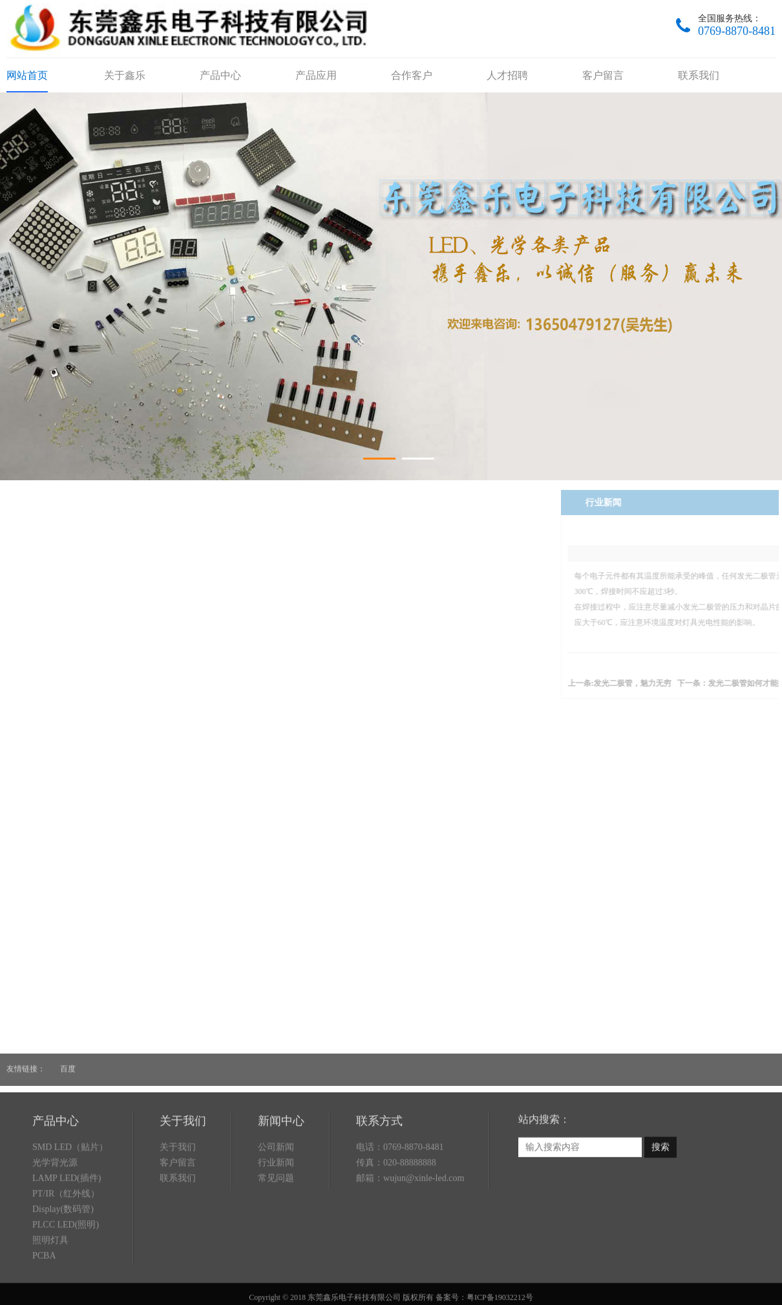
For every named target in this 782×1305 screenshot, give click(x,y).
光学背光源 (55, 1217)
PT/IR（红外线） (66, 1248)
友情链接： (25, 1060)
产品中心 (220, 75)
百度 (68, 1060)
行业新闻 (276, 1217)
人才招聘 (507, 75)
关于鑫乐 (124, 75)
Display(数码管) (63, 1264)
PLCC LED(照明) (65, 1279)
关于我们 (178, 1202)
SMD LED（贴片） (70, 1202)
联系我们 (698, 75)
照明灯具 (50, 1295)
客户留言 (603, 75)
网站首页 (27, 75)
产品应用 (316, 75)
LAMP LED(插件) (66, 1233)
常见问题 (276, 1233)
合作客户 (411, 75)
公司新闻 (276, 1202)
